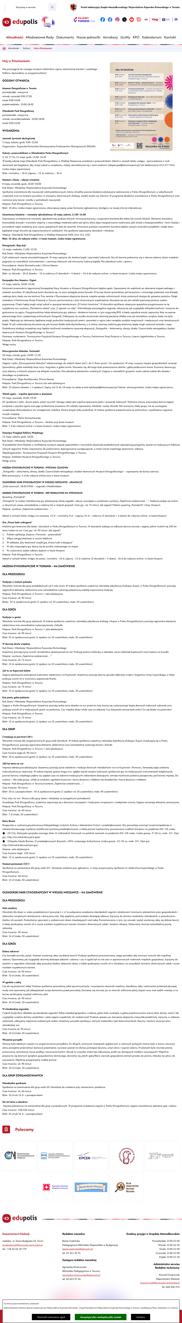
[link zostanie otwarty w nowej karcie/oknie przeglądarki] (84, 20)
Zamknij (140, 1317)
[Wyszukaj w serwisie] (26, 7)
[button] (141, 150)
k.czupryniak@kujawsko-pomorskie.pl (160, 1283)
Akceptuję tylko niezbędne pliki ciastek (100, 1317)
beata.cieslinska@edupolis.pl (77, 1249)
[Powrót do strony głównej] (4, 48)
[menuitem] (14, 37)
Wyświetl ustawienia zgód (51, 1317)
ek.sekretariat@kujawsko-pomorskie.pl (22, 1245)
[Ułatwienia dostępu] (176, 20)
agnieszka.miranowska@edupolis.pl (81, 1275)
